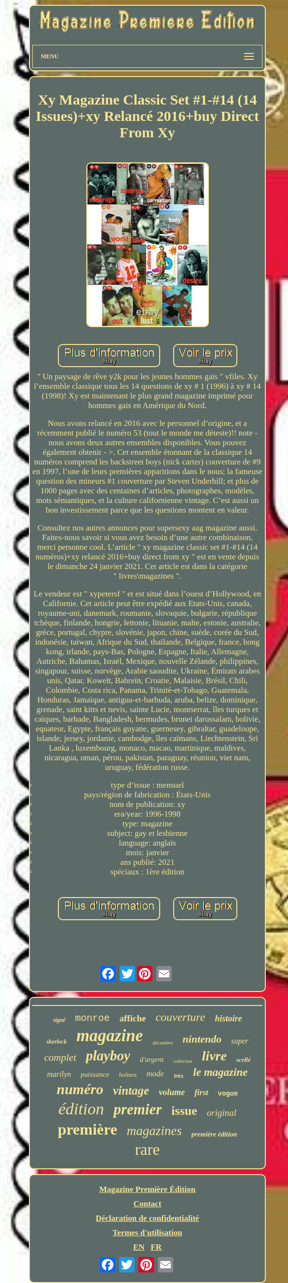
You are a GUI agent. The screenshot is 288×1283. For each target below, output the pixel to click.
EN (139, 1247)
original (221, 1113)
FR (156, 1247)
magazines (154, 1131)
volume (172, 1092)
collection (182, 1061)
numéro (79, 1089)
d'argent (152, 1059)
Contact (148, 1203)
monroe (92, 1018)
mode (155, 1073)
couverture (180, 1017)
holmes (128, 1074)
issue (184, 1111)
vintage (131, 1090)
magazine (109, 1035)
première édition (214, 1134)
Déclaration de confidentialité (147, 1218)
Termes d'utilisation (147, 1232)
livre (214, 1055)
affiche (133, 1018)
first (201, 1092)
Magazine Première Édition (147, 1189)
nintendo (202, 1039)
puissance (95, 1074)
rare (147, 1149)
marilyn (59, 1074)
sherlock (56, 1041)
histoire (228, 1018)
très (178, 1076)
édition (81, 1109)
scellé (243, 1059)
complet (60, 1057)
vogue (228, 1094)
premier (137, 1109)
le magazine (220, 1072)
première (87, 1129)
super (239, 1041)
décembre (162, 1042)
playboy (108, 1055)
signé (59, 1020)
